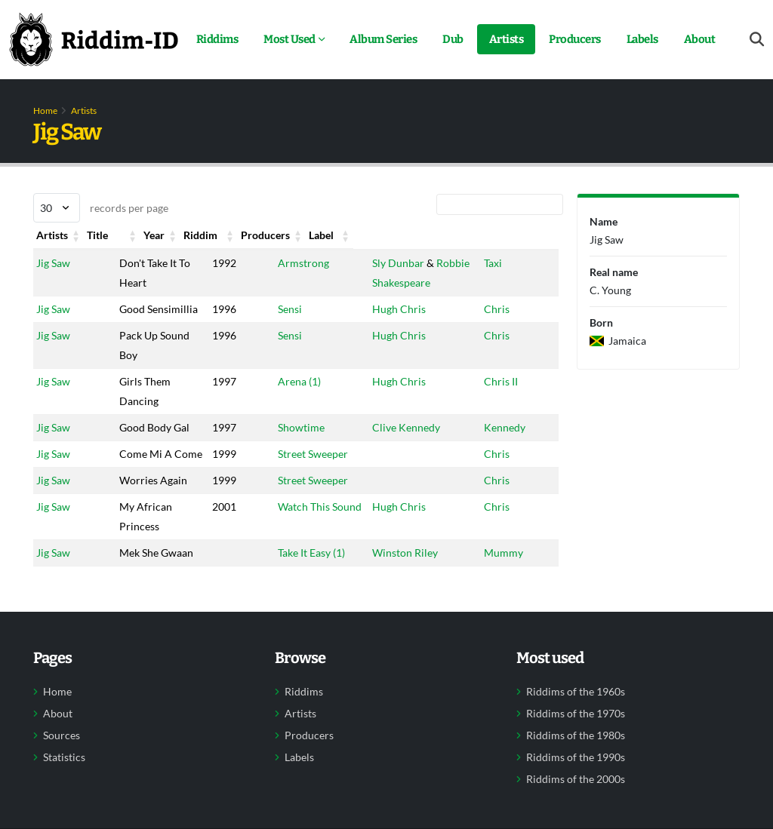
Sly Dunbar (389, 262)
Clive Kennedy (397, 447)
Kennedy (504, 447)
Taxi (493, 262)
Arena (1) (290, 401)
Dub (452, 39)
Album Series (383, 39)
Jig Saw (53, 262)
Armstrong (294, 262)
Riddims (217, 39)
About (700, 39)
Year (208, 235)
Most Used (289, 39)
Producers (575, 39)
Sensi (281, 308)
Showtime (292, 447)
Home (45, 110)
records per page (100, 208)
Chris (497, 308)
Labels (642, 39)
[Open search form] (757, 39)
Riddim (286, 235)
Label (496, 235)
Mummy (503, 631)
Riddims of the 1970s (575, 812)
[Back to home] (93, 39)
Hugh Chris (390, 308)
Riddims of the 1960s (575, 790)
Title (136, 235)
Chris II (501, 401)
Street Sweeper (304, 493)
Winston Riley (396, 631)
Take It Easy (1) (302, 631)
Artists (506, 39)
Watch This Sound (311, 585)
